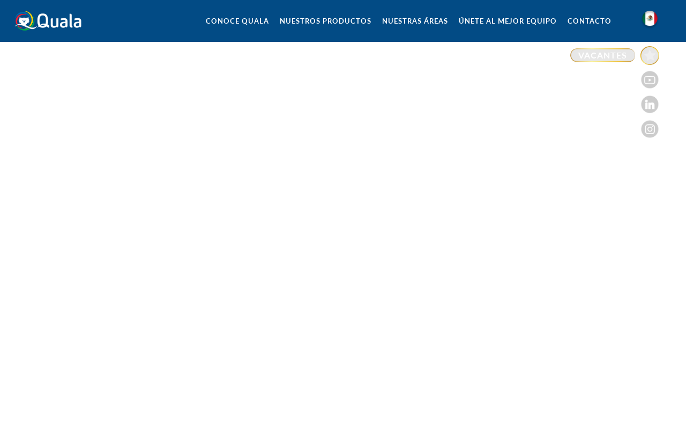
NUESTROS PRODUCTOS (325, 21)
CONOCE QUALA (237, 21)
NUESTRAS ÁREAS (415, 21)
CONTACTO (590, 21)
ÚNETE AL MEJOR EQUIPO (508, 21)
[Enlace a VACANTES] (614, 55)
